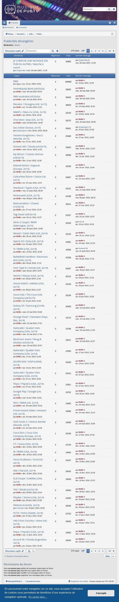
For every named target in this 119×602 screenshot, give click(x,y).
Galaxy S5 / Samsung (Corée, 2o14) (29, 307)
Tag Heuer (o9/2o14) (24, 214)
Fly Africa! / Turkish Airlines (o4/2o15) (28, 156)
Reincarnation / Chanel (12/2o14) (26, 205)
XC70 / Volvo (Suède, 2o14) (28, 512)
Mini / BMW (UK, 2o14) (25, 402)
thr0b (81, 80)
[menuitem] (109, 22)
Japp (15, 80)
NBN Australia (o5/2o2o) (26, 96)
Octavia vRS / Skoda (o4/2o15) (29, 146)
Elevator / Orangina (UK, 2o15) (30, 104)
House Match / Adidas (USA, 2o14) (28, 285)
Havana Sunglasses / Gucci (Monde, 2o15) (28, 137)
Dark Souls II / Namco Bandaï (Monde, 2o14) (29, 423)
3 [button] (95, 50)
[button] (83, 51)
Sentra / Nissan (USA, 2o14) (28, 275)
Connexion (23, 27)
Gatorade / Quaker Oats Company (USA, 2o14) (26, 329)
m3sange (19, 508)
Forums (57, 23)
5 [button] (103, 50)
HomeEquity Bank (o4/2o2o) (29, 88)
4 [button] (99, 50)
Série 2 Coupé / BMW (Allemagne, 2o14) (25, 224)
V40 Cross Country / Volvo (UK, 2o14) (30, 522)
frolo (80, 222)
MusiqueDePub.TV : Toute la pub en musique (28, 23)
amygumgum (21, 131)
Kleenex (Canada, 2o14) (26, 505)
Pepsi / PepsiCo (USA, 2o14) (28, 383)
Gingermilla (20, 70)
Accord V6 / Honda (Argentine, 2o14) (30, 541)
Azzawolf (82, 248)
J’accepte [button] (101, 593)
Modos (17, 45)
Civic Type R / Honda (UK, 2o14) (30, 267)
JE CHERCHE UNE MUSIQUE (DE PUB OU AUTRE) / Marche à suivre (30, 64)
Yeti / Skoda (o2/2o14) (25, 489)
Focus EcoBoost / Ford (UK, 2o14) (28, 461)
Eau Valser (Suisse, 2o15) (27, 127)
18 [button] (109, 50)
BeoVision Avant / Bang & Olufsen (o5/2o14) (27, 340)
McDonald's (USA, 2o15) (26, 195)
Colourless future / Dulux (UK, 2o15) (29, 178)
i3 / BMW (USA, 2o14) (25, 248)
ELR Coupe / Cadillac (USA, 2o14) (27, 480)
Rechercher (9, 27)
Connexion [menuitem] (115, 23)
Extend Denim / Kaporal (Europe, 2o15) (26, 167)
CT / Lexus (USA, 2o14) (25, 443)
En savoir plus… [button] (38, 597)
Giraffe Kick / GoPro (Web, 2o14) (27, 363)
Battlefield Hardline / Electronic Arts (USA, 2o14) (30, 258)
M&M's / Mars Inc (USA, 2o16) (29, 112)
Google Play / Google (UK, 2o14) (27, 393)
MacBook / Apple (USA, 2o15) (29, 187)
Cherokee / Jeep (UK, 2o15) (28, 119)
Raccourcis (5, 23)
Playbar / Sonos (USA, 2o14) (28, 497)
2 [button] (91, 50)
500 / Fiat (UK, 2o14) (24, 470)
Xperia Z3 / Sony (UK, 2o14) (28, 241)
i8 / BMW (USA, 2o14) (25, 451)
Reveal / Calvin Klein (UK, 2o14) (30, 233)
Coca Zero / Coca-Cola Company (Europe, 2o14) (27, 434)
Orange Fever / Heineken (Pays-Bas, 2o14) (30, 318)
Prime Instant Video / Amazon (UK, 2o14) (29, 412)
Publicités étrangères (18, 41)
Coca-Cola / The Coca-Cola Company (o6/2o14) (27, 296)
